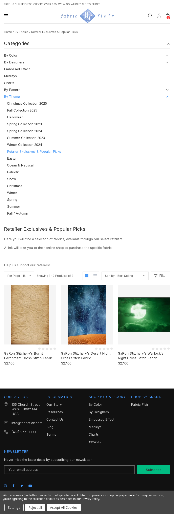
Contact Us (55, 419)
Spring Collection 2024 (24, 131)
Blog (49, 427)
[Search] (150, 15)
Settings (14, 507)
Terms (51, 434)
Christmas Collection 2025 (27, 103)
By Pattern (12, 90)
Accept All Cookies (64, 507)
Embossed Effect (17, 69)
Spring (12, 200)
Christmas (14, 186)
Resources (54, 412)
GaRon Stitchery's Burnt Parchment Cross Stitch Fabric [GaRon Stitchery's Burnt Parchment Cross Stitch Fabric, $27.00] (28, 355)
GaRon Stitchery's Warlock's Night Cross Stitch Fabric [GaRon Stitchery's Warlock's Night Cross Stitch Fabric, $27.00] (141, 355)
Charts (9, 83)
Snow (11, 179)
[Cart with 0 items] (168, 15)
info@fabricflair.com (27, 423)
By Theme (12, 97)
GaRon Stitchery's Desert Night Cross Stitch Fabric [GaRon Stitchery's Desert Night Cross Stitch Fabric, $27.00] (86, 355)
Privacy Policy (90, 499)
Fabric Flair (139, 404)
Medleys (10, 76)
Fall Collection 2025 (22, 110)
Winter (12, 193)
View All (95, 442)
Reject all (35, 507)
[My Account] (159, 15)
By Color (11, 55)
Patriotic (13, 172)
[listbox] (131, 276)
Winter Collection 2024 (24, 145)
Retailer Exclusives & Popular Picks (34, 152)
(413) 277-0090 (24, 432)
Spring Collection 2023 (24, 124)
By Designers (14, 62)
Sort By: (110, 275)
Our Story (54, 404)
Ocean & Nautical (20, 165)
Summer (13, 206)
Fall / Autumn (17, 213)
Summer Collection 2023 (26, 138)
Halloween (15, 117)
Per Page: (14, 275)
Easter (12, 158)
